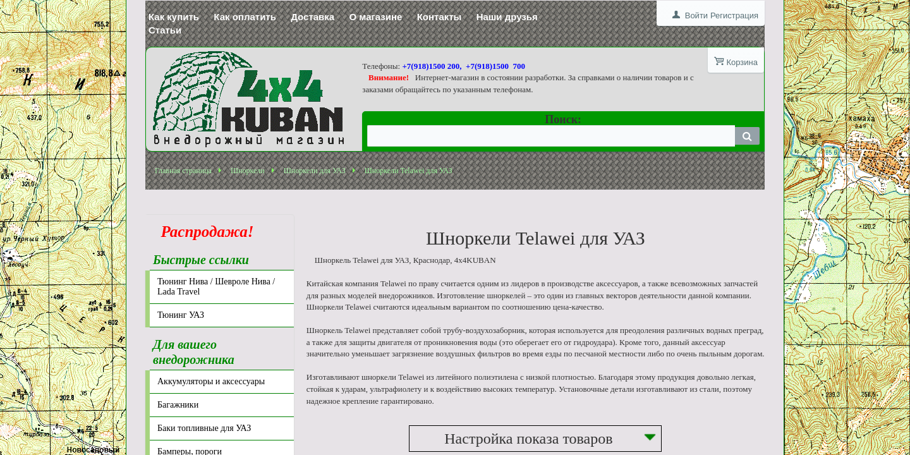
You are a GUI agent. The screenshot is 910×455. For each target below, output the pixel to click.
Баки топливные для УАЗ (204, 428)
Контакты (439, 16)
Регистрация (734, 15)
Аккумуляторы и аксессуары (211, 381)
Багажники (177, 405)
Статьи (165, 30)
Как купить (174, 16)
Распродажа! (203, 231)
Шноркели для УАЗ (315, 170)
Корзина (742, 62)
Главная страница (183, 170)
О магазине (375, 16)
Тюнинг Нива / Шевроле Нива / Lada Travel (216, 286)
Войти (696, 15)
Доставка (312, 16)
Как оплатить (245, 16)
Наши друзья (507, 16)
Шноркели (248, 170)
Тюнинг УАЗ (180, 315)
